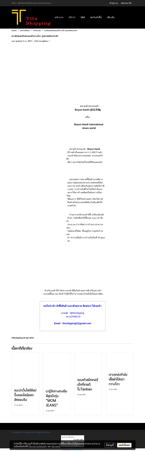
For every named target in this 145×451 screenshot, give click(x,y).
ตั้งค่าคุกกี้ (110, 445)
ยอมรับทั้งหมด (124, 445)
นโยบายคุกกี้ (55, 446)
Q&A (83, 17)
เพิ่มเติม (111, 17)
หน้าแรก (59, 17)
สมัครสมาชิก (126, 3)
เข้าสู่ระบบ (113, 3)
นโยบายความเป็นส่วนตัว (37, 446)
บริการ (72, 17)
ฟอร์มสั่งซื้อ (96, 17)
